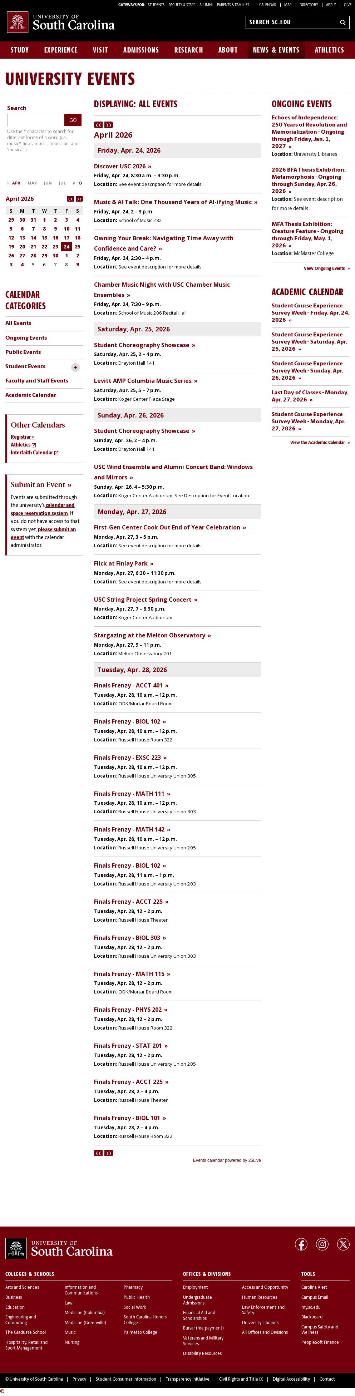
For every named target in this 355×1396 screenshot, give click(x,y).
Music (70, 1333)
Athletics (330, 50)
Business (13, 1298)
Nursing (72, 1343)
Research (188, 50)
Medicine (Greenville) (85, 1323)
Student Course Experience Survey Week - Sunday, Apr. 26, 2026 (307, 371)
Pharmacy (133, 1288)
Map (288, 5)
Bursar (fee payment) (203, 1328)
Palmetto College (140, 1333)
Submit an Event (38, 484)
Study (20, 50)
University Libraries (260, 1323)
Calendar (267, 5)
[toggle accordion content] (75, 367)
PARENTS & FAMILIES (233, 5)
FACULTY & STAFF (182, 5)
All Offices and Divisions (265, 1333)
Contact (327, 1379)
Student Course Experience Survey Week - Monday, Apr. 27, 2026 (308, 422)
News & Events (276, 50)
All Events (18, 323)
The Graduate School (25, 1333)
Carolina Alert (314, 1288)
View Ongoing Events (324, 269)
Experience (61, 50)
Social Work (135, 1308)
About (228, 50)
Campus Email (314, 1298)
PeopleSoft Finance (320, 1343)
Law (69, 1303)
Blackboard (311, 1317)
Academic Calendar (30, 395)
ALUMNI (206, 5)
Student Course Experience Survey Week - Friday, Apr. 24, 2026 (311, 313)
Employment (195, 1288)
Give (347, 5)
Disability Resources (202, 1354)
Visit (100, 50)
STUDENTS (156, 5)
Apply (331, 5)
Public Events (23, 352)
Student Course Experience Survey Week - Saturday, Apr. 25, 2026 (309, 342)
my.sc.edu (311, 1308)
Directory (309, 5)
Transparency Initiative (187, 1379)
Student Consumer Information (126, 1379)
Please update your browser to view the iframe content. (177, 643)
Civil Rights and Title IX (241, 1379)
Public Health (137, 1298)
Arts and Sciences (22, 1288)
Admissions (141, 50)
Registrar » (23, 437)
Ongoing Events (26, 338)
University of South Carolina (36, 1379)
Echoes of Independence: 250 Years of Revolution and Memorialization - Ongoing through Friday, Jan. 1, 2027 (309, 132)
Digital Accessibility (291, 1379)
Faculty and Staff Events (36, 381)
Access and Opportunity (265, 1288)
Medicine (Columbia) (85, 1313)
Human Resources (259, 1298)
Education (15, 1308)
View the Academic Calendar (317, 443)
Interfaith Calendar (32, 453)
